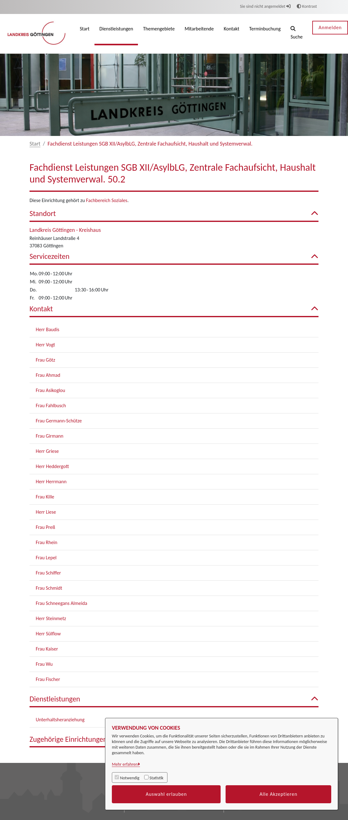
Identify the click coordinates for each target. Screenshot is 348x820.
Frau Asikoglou (50, 390)
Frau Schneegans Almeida (61, 603)
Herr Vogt (45, 345)
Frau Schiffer (48, 573)
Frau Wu (44, 664)
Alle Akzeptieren (278, 794)
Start (35, 143)
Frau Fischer (48, 679)
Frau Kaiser (47, 649)
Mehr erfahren (125, 764)
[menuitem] (84, 33)
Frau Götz (45, 360)
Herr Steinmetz (51, 618)
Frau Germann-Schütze (59, 421)
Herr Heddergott (52, 466)
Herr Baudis (47, 329)
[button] (297, 33)
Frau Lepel (46, 558)
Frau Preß (45, 527)
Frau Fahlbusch (51, 405)
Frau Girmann (49, 436)
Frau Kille (45, 497)
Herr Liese (46, 512)
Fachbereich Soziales (106, 200)
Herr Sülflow (48, 634)
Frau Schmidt (49, 588)
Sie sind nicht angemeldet (265, 6)
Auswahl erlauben (166, 794)
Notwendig (129, 778)
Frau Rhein (46, 542)
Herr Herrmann (51, 481)
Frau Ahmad (48, 375)
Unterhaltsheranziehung (60, 720)
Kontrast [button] (307, 6)
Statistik (156, 778)
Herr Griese (47, 451)
